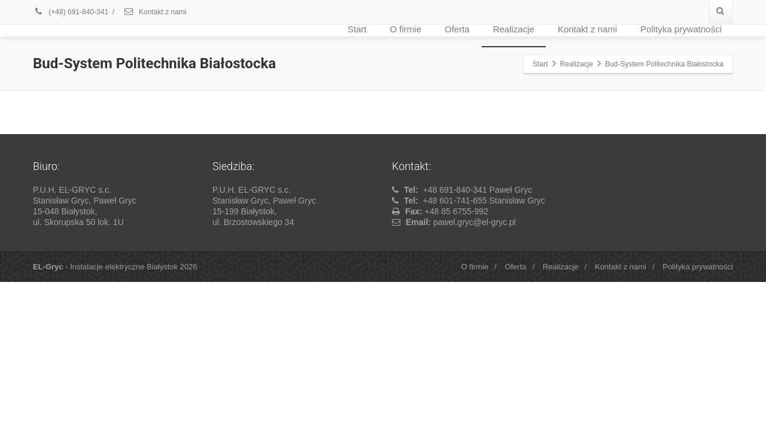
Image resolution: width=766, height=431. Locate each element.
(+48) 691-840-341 (70, 12)
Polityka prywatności (681, 29)
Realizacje (513, 29)
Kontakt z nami (155, 12)
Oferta (457, 29)
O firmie (406, 29)
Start (357, 29)
